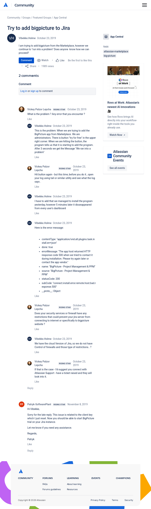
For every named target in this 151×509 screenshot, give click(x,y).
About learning (74, 484)
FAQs (45, 484)
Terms (115, 500)
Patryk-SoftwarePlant (39, 404)
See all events (117, 168)
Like (29, 119)
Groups (26, 17)
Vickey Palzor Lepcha (39, 109)
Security (129, 500)
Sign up (35, 91)
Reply (30, 388)
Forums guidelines (51, 489)
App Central (60, 17)
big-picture (110, 55)
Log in (23, 91)
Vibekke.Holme (27, 38)
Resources (72, 489)
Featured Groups (42, 17)
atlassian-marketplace (116, 51)
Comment (26, 60)
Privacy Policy (98, 500)
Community (24, 5)
